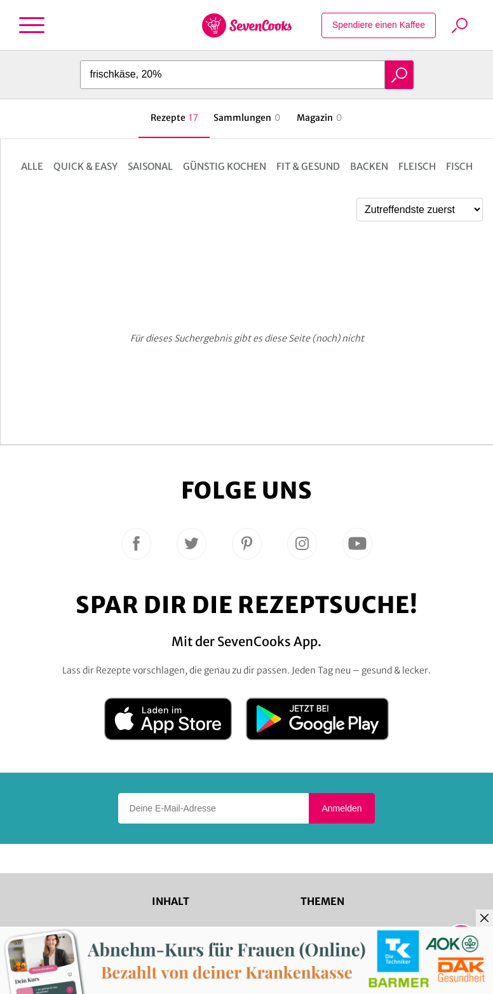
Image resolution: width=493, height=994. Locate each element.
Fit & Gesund (308, 166)
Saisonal (150, 166)
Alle (32, 166)
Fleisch (417, 166)
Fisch (459, 166)
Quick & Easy (85, 166)
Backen (369, 166)
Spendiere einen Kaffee (378, 25)
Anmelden (341, 808)
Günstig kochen (224, 166)
